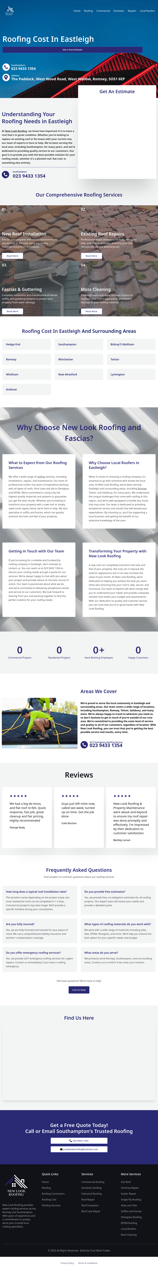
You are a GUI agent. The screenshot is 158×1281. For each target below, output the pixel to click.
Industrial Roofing (91, 1205)
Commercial (103, 10)
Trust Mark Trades (100, 1262)
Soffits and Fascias (131, 1222)
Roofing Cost (49, 1211)
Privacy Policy (67, 1274)
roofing (41, 484)
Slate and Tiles (129, 1217)
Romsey (142, 496)
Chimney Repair (130, 1199)
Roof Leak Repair (90, 1222)
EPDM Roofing (129, 1234)
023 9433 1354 (79, 1150)
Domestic (119, 10)
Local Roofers (147, 10)
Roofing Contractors (53, 1205)
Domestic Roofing (91, 1199)
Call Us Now (79, 999)
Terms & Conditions (87, 1274)
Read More (14, 259)
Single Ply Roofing (131, 1211)
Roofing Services (51, 1217)
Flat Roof (126, 1193)
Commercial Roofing (92, 1193)
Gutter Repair (128, 1205)
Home (77, 10)
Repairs (132, 10)
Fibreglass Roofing (131, 1228)
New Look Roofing (16, 133)
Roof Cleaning (129, 1246)
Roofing (88, 10)
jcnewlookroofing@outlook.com (79, 1160)
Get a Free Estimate (18, 49)
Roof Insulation (90, 1217)
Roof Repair (88, 1211)
